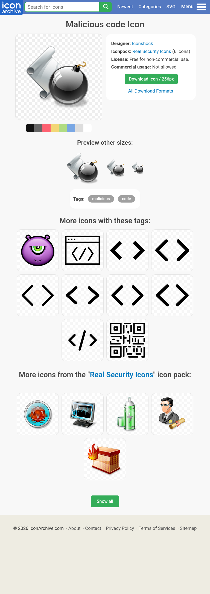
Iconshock (142, 43)
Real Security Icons (151, 51)
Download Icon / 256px (151, 79)
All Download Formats (150, 91)
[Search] (105, 7)
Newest (125, 6)
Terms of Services (157, 528)
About (74, 528)
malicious (101, 198)
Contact (93, 528)
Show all (105, 501)
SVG (171, 6)
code (126, 198)
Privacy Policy (120, 528)
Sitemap (188, 528)
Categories (149, 6)
